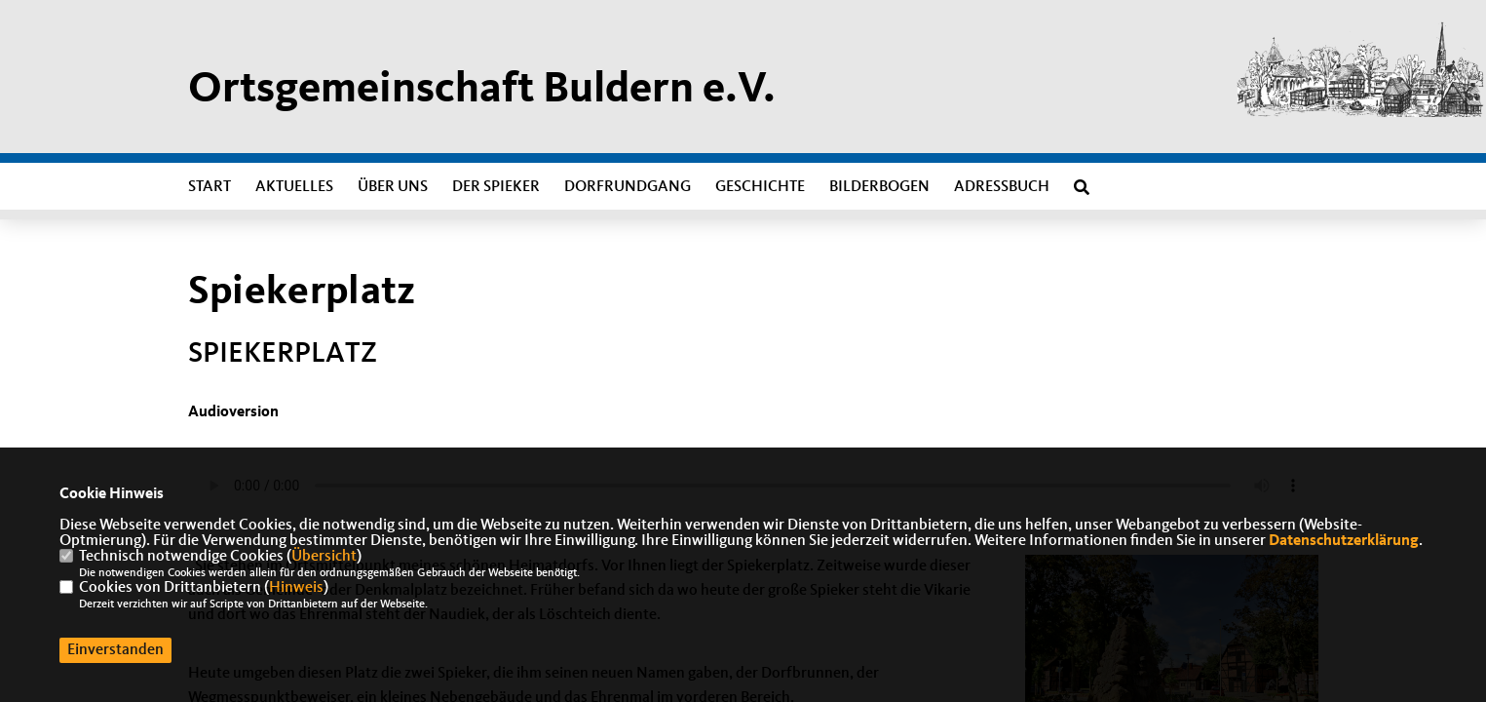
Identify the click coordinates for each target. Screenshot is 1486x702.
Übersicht (324, 557)
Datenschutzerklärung (1344, 541)
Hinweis (296, 588)
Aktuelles (294, 187)
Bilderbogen (879, 187)
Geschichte (760, 187)
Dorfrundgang (627, 187)
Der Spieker (496, 187)
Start (209, 187)
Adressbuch (1001, 187)
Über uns (393, 187)
